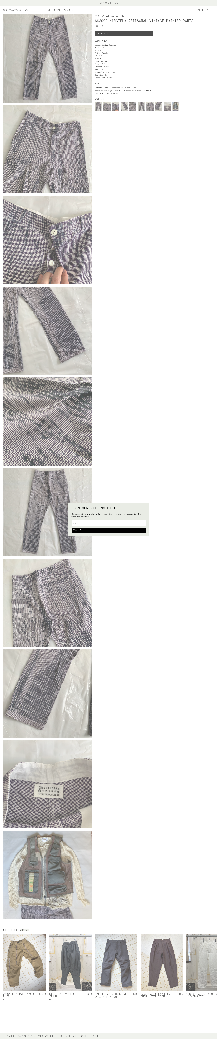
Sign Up (77, 530)
